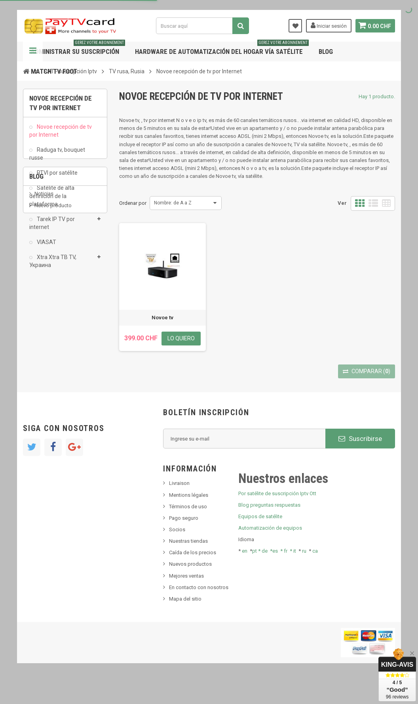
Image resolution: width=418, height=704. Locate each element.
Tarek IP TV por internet (52, 227)
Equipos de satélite (260, 537)
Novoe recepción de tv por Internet (60, 135)
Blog (326, 51)
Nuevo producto (53, 334)
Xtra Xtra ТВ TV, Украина (52, 265)
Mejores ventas (186, 597)
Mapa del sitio (185, 620)
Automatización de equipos (270, 549)
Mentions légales (188, 516)
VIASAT (46, 246)
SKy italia (44, 346)
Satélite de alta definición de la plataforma (51, 200)
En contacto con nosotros (198, 608)
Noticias (43, 322)
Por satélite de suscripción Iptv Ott (277, 514)
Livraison (179, 504)
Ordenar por (132, 203)
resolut (42, 382)
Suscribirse (360, 460)
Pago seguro (183, 539)
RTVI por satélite (57, 177)
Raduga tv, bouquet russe (57, 158)
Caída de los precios (192, 574)
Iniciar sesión (328, 25)
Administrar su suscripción (78, 48)
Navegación (33, 51)
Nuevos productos (190, 585)
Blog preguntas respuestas (269, 526)
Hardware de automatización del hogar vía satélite (222, 48)
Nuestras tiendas (188, 562)
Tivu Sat (43, 370)
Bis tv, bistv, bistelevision (62, 358)
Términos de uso (188, 527)
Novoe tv (162, 318)
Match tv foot (54, 71)
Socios (177, 550)
